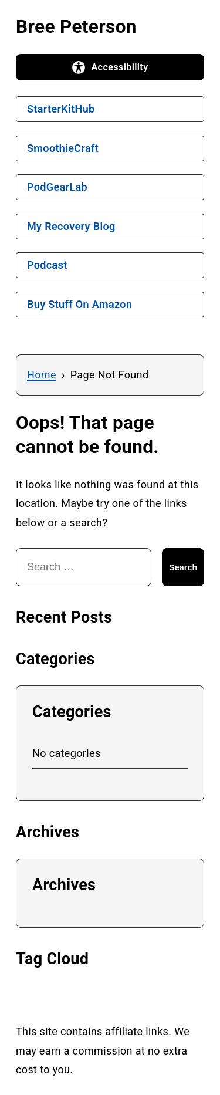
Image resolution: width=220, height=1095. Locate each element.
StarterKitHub (61, 109)
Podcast (47, 265)
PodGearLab (57, 187)
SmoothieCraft (63, 148)
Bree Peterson (76, 27)
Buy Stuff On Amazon (79, 304)
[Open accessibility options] (110, 67)
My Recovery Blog (71, 226)
